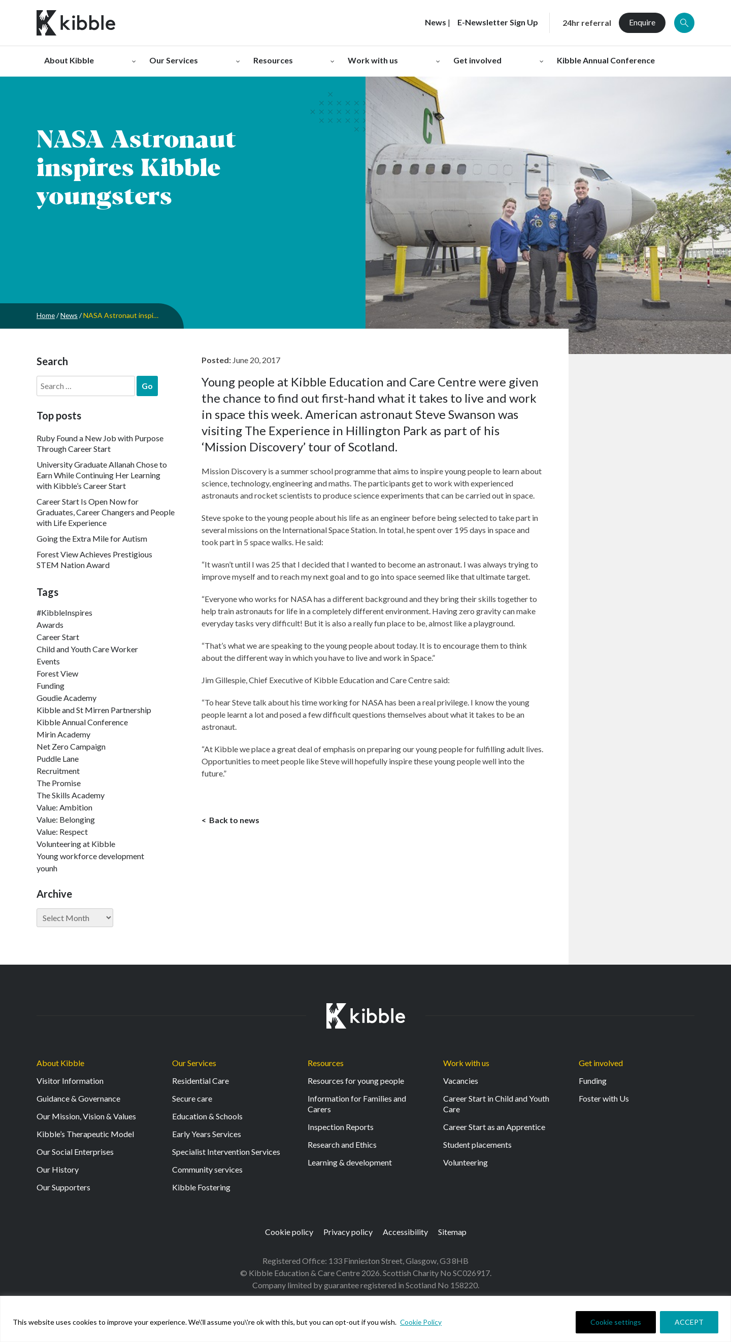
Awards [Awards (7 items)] (50, 624)
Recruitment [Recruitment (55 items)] (58, 770)
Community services (207, 1169)
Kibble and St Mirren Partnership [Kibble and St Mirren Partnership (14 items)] (94, 710)
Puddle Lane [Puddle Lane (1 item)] (58, 758)
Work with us (466, 1063)
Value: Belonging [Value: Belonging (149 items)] (66, 819)
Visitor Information (70, 1080)
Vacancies (460, 1080)
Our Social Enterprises (75, 1151)
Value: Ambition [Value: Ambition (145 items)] (64, 807)
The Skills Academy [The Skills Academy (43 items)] (71, 795)
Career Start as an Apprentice (494, 1127)
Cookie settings (615, 1322)
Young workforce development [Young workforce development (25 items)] (90, 856)
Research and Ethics (342, 1144)
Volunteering (465, 1162)
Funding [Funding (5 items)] (50, 685)
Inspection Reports (341, 1127)
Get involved (601, 1063)
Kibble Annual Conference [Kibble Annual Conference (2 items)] (82, 722)
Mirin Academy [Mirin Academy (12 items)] (63, 734)
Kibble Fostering (201, 1187)
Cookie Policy (421, 1322)
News (70, 315)
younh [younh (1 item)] (47, 868)
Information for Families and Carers (357, 1103)
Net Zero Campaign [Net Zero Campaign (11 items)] (71, 746)
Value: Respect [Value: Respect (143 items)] (62, 831)
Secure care (192, 1098)
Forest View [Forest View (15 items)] (57, 673)
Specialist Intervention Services (226, 1151)
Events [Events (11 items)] (48, 661)
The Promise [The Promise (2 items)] (59, 783)
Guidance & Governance (78, 1098)
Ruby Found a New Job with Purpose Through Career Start (100, 443)
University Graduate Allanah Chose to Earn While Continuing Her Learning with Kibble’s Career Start (102, 475)
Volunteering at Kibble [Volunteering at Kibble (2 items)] (76, 844)
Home (46, 315)
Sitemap (452, 1232)
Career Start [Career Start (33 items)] (58, 637)
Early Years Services (206, 1134)
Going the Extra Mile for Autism (92, 538)
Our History (58, 1169)
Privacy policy (348, 1232)
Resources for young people (356, 1080)
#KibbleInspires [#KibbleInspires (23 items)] (64, 612)
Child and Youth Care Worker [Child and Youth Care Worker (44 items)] (87, 649)
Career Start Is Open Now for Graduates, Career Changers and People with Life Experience (106, 512)
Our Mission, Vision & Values (86, 1116)
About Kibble (60, 1063)
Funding (593, 1080)
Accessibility (405, 1232)
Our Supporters (63, 1187)
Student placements (477, 1144)
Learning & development (350, 1162)
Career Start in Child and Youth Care (496, 1103)
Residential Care (200, 1080)
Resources (326, 1063)
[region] (365, 1319)
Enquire (642, 22)
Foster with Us (604, 1098)
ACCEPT (689, 1322)
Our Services (194, 1063)
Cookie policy (289, 1232)
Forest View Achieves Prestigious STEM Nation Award (94, 559)
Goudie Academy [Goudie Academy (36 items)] (66, 697)
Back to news (233, 820)
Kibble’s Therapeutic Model (85, 1134)
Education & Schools (207, 1116)
